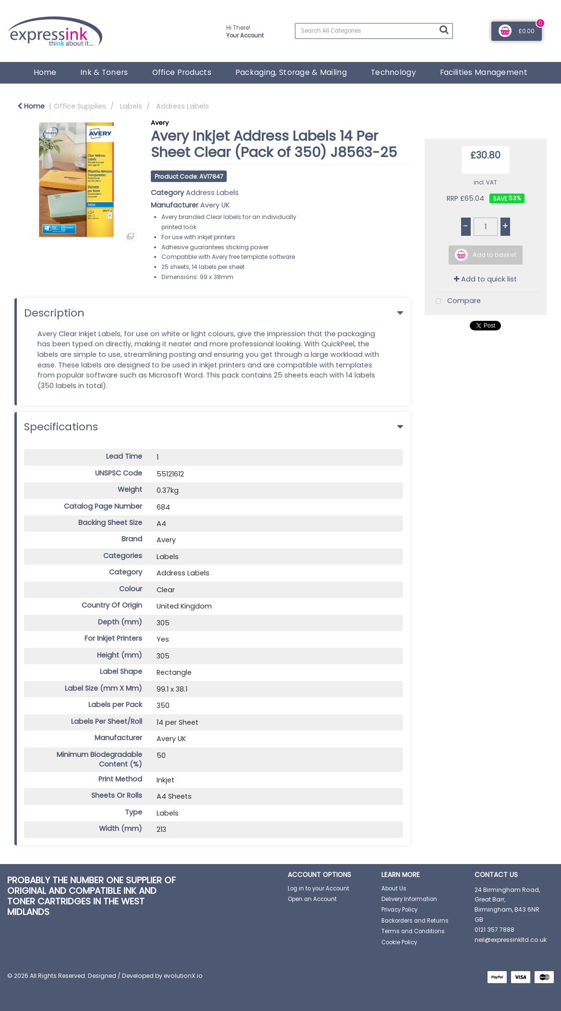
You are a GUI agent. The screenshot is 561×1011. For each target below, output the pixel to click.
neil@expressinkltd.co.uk (511, 940)
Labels (131, 106)
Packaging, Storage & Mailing (291, 72)
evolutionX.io (183, 976)
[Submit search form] (444, 30)
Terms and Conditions (413, 931)
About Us (393, 888)
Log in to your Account (318, 888)
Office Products (181, 72)
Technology (393, 72)
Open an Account (312, 899)
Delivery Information (409, 899)
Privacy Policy (399, 910)
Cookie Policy (399, 942)
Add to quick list (485, 279)
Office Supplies (80, 106)
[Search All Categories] (374, 31)
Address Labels (182, 106)
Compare (456, 301)
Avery (160, 122)
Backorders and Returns (415, 921)
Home (45, 72)
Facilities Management (483, 72)
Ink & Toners (104, 72)
